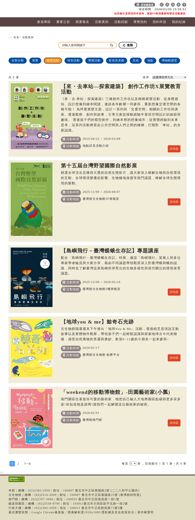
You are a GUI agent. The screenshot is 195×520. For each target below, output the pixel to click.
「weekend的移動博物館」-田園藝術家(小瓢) (115, 392)
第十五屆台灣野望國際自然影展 (99, 165)
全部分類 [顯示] (17, 60)
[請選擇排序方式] (169, 77)
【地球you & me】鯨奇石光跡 (97, 322)
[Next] (27, 463)
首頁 (16, 37)
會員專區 (44, 22)
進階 (128, 45)
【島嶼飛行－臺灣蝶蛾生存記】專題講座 (110, 251)
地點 (150, 60)
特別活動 (73, 60)
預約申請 (159, 22)
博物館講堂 (169, 60)
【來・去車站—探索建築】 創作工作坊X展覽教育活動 (121, 89)
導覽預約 (140, 22)
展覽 (35, 60)
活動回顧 (121, 22)
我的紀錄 (179, 22)
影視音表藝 (116, 60)
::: (10, 37)
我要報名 (82, 22)
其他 (136, 60)
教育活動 (53, 60)
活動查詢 (102, 22)
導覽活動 (94, 60)
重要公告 (63, 22)
